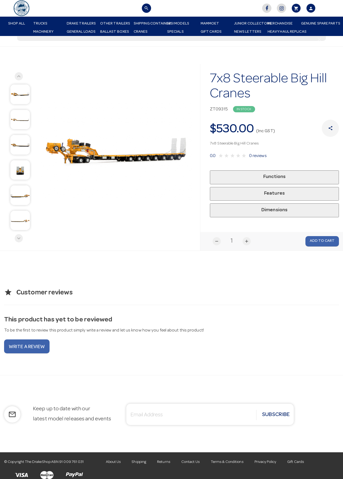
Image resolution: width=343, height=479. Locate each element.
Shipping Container (148, 24)
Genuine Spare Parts (315, 24)
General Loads (81, 32)
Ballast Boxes (114, 32)
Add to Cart (322, 241)
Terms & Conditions (227, 462)
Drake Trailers (81, 24)
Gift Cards (211, 32)
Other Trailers (115, 24)
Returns (163, 462)
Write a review (27, 347)
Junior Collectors (249, 24)
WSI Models (178, 24)
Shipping (139, 462)
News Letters (247, 32)
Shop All (16, 24)
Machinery (43, 32)
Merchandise (280, 24)
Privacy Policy (265, 462)
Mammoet (210, 24)
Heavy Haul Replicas (282, 32)
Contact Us (190, 462)
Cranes (141, 32)
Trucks (40, 24)
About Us (113, 462)
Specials (175, 32)
